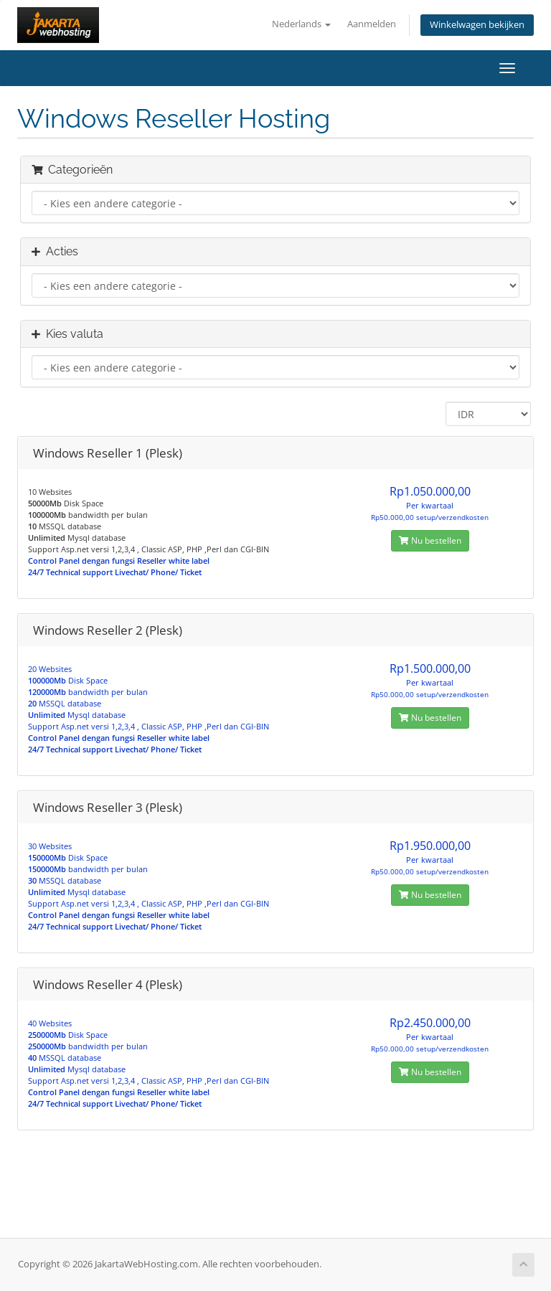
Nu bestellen (430, 540)
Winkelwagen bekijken (477, 25)
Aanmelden (371, 24)
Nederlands (301, 24)
